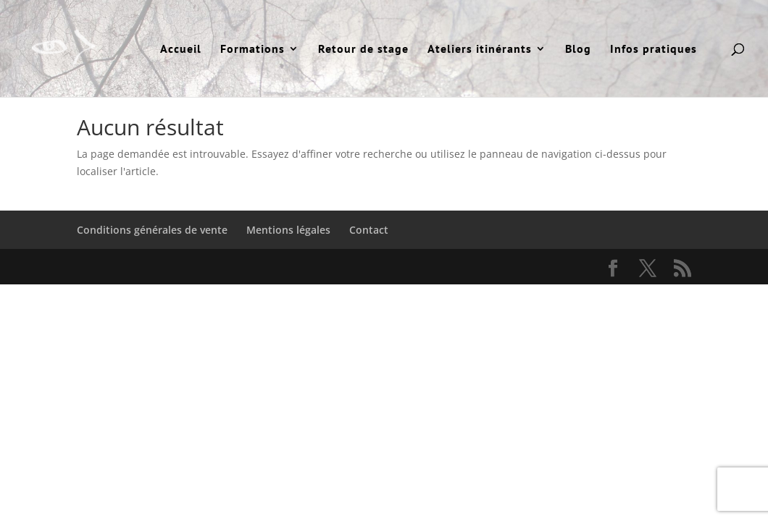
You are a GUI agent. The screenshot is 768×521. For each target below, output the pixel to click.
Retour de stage (363, 49)
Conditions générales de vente (152, 230)
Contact (368, 230)
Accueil (180, 49)
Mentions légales (288, 230)
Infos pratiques (653, 49)
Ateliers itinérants (479, 49)
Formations (252, 49)
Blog (578, 49)
